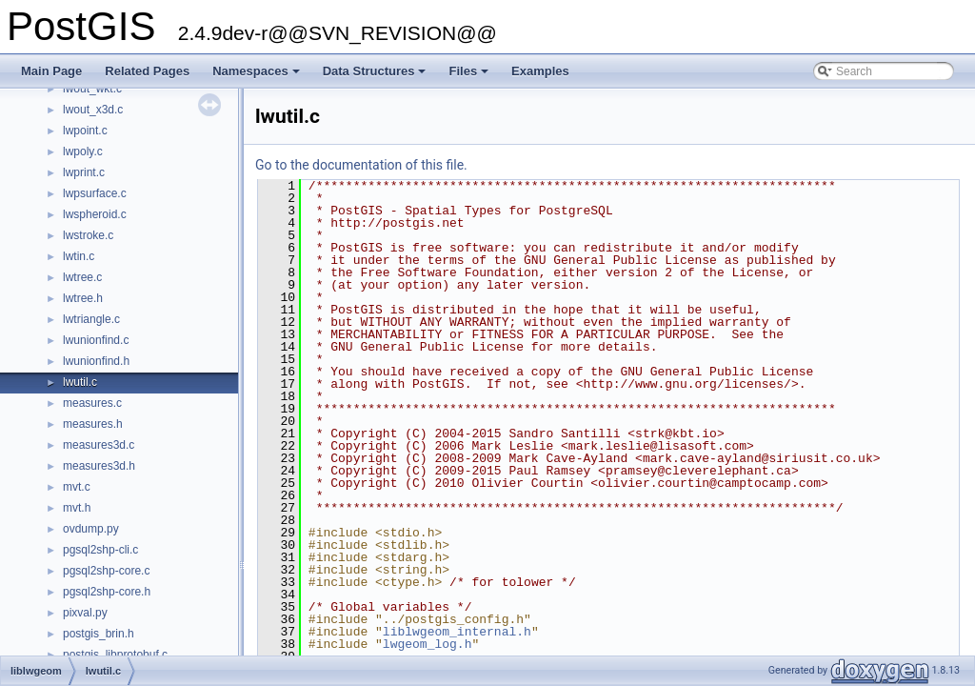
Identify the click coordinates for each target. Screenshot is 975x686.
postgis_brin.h (98, 633)
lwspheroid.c (95, 214)
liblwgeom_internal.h (457, 631)
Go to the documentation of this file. (361, 164)
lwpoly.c (83, 151)
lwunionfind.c (96, 340)
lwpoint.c (85, 130)
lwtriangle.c (91, 319)
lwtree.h (83, 298)
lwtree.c (82, 277)
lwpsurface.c (95, 193)
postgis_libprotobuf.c (115, 654)
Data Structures (376, 76)
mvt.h (76, 507)
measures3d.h (99, 466)
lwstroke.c (88, 235)
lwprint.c (84, 172)
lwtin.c (78, 256)
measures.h (93, 424)
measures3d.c (98, 445)
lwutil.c (80, 382)
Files (469, 76)
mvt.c (76, 487)
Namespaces (257, 76)
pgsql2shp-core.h (106, 591)
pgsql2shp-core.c (106, 570)
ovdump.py (91, 528)
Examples (540, 71)
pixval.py (85, 612)
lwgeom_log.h (427, 644)
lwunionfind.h (96, 361)
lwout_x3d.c (93, 109)
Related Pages (147, 71)
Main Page (51, 71)
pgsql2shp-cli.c (100, 549)
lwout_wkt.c (92, 88)
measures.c (92, 403)
